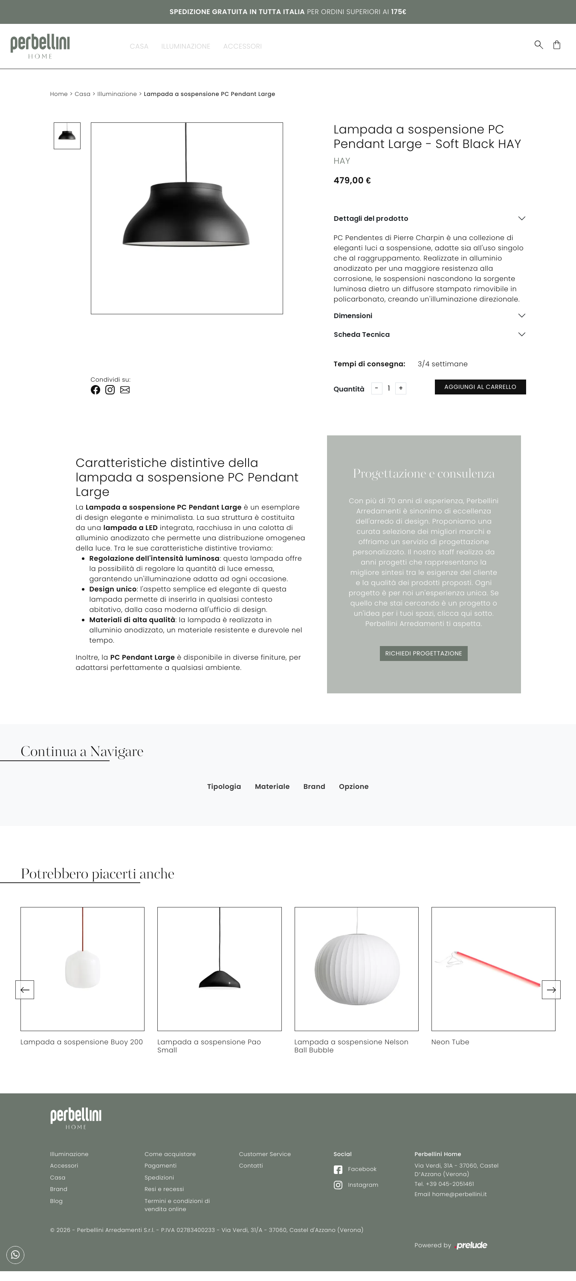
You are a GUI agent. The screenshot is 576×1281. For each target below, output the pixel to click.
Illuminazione (186, 44)
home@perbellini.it (459, 1197)
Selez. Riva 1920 (417, 44)
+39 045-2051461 (450, 1187)
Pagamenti (161, 1169)
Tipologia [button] (224, 782)
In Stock (358, 44)
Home (59, 90)
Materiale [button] (272, 782)
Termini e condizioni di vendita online (177, 1208)
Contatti (251, 1169)
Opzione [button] (354, 782)
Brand (286, 44)
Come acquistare (170, 1157)
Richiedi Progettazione (423, 649)
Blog (319, 44)
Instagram (356, 1188)
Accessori (242, 44)
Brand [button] (315, 782)
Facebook (355, 1172)
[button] (24, 986)
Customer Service (265, 1157)
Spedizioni (159, 1181)
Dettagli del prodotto (371, 214)
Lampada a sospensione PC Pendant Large (215, 90)
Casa (139, 44)
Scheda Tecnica (362, 330)
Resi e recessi (164, 1192)
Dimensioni (353, 311)
